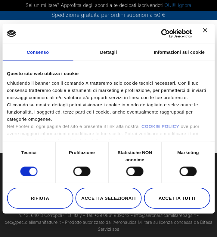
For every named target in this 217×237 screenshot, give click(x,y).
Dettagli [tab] (108, 52)
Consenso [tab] (38, 52)
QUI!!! (171, 5)
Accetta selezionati (108, 198)
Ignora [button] (184, 5)
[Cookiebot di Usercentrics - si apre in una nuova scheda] (165, 33)
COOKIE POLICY (160, 126)
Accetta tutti (177, 198)
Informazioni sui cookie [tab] (179, 52)
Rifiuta (40, 198)
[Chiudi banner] (206, 33)
